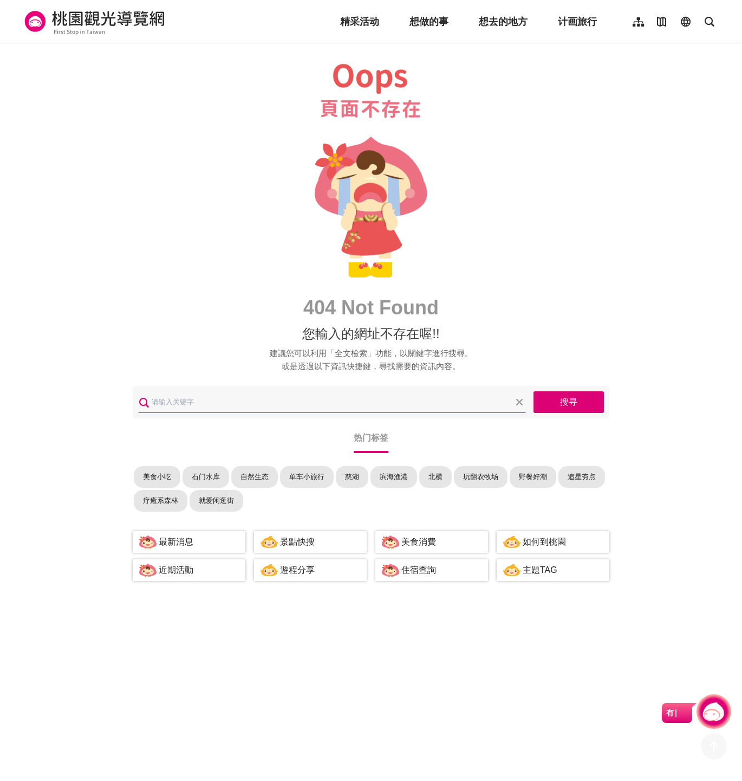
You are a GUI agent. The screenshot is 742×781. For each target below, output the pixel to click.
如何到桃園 (544, 541)
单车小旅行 (306, 477)
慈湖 (352, 477)
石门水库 (206, 477)
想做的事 (428, 21)
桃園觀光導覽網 (93, 21)
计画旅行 (577, 21)
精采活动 (359, 21)
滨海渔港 (394, 477)
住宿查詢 (418, 570)
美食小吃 (157, 477)
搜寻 (568, 401)
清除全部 (519, 402)
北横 (435, 477)
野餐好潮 (533, 477)
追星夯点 (582, 477)
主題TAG (540, 570)
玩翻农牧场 (480, 477)
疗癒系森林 (160, 500)
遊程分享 (297, 570)
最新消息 (176, 541)
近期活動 (176, 570)
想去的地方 (503, 21)
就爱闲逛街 (216, 500)
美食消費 (418, 541)
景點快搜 (297, 541)
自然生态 (254, 477)
